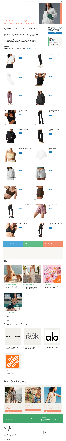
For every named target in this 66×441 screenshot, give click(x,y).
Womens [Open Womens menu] (32, 1)
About (54, 427)
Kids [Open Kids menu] (39, 1)
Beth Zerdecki (53, 40)
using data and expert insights (56, 28)
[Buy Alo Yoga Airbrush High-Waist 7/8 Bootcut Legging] (40, 117)
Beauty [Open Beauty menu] (28, 1)
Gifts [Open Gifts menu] (46, 1)
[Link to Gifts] (46, 1)
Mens (44, 430)
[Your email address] (49, 417)
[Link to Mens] (35, 1)
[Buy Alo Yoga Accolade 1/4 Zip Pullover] (10, 173)
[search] (61, 1)
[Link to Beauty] (28, 1)
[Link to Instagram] (8, 435)
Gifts (43, 433)
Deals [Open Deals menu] (25, 1)
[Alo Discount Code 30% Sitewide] (52, 338)
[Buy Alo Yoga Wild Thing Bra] (10, 117)
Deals (44, 426)
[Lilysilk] (52, 399)
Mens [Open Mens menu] (36, 1)
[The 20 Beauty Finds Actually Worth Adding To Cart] (52, 276)
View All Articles (53, 243)
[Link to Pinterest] (10, 435)
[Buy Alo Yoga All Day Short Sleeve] (10, 61)
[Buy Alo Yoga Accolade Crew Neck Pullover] (40, 98)
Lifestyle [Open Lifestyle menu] (42, 1)
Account (57, 1)
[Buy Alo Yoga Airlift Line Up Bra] (10, 230)
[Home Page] (8, 1)
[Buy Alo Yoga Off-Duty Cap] (40, 155)
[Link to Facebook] (5, 435)
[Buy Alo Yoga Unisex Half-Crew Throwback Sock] (10, 79)
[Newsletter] (59, 1)
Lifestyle (44, 432)
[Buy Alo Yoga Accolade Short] (40, 173)
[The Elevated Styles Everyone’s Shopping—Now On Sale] (13, 276)
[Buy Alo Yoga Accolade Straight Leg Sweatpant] (40, 136)
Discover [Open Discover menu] (21, 1)
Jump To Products (55, 32)
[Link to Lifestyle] (42, 1)
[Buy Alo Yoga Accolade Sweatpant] (10, 98)
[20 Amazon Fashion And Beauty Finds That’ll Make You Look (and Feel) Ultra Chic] (32, 277)
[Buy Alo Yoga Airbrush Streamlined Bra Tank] (10, 155)
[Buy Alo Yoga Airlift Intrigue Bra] (10, 192)
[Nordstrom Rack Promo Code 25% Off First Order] (32, 338)
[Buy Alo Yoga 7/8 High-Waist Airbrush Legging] (40, 61)
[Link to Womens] (32, 1)
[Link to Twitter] (15, 435)
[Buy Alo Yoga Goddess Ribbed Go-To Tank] (40, 79)
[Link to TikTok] (13, 435)
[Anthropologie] (33, 399)
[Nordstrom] (13, 399)
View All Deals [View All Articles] (6, 377)
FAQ (53, 430)
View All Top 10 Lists (13, 243)
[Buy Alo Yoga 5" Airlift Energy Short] (40, 192)
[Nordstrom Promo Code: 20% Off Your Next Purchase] (13, 338)
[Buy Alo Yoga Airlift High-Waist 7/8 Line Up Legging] (40, 230)
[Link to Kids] (39, 1)
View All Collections (33, 243)
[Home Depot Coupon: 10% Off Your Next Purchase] (13, 363)
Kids (43, 431)
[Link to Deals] (25, 1)
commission (50, 30)
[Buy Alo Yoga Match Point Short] (40, 211)
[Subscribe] (58, 417)
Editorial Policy (55, 429)
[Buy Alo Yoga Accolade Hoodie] (10, 136)
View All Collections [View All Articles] (8, 320)
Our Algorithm (55, 428)
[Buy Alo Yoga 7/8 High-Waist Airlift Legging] (10, 211)
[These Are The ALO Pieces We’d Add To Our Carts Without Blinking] (13, 305)
